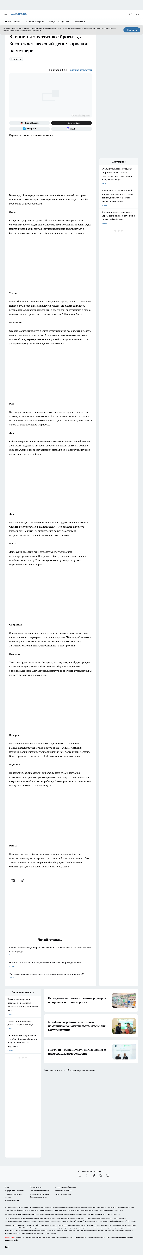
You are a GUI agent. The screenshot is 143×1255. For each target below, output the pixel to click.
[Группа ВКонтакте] (79, 1175)
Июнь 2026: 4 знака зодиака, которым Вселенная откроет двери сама (50, 964)
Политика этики (36, 1187)
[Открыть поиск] (130, 14)
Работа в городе (12, 21)
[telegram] (23, 880)
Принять (132, 30)
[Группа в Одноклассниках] (86, 1175)
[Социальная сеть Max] (71, 129)
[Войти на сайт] (137, 14)
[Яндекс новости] (29, 123)
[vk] (13, 880)
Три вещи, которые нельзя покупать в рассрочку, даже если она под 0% (50, 975)
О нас (7, 1187)
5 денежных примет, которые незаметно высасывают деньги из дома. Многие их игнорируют (50, 951)
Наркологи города (35, 21)
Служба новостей (81, 69)
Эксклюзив (79, 21)
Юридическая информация (65, 1187)
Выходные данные (12, 1200)
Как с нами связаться (63, 1191)
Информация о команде (14, 1191)
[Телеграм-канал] (29, 129)
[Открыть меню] (6, 14)
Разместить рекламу (63, 1194)
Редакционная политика (39, 1191)
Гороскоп (16, 59)
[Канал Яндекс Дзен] (71, 123)
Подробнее (132, 1221)
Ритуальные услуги (59, 21)
